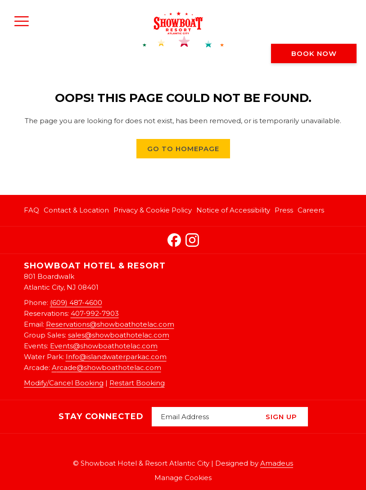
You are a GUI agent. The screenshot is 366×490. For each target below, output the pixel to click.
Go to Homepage (183, 148)
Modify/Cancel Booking (64, 383)
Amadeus (276, 463)
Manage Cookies (183, 477)
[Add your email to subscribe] (203, 416)
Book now (314, 53)
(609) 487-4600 (76, 302)
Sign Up (281, 416)
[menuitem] (32, 210)
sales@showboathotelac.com (118, 335)
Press (284, 210)
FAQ (31, 210)
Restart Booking (137, 383)
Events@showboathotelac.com (104, 346)
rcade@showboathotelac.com (109, 367)
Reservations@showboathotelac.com (110, 324)
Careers (311, 210)
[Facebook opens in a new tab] (174, 238)
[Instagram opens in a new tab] (192, 238)
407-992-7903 (95, 313)
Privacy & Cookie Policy (152, 210)
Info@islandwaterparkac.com (116, 356)
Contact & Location (76, 210)
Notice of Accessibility (233, 210)
